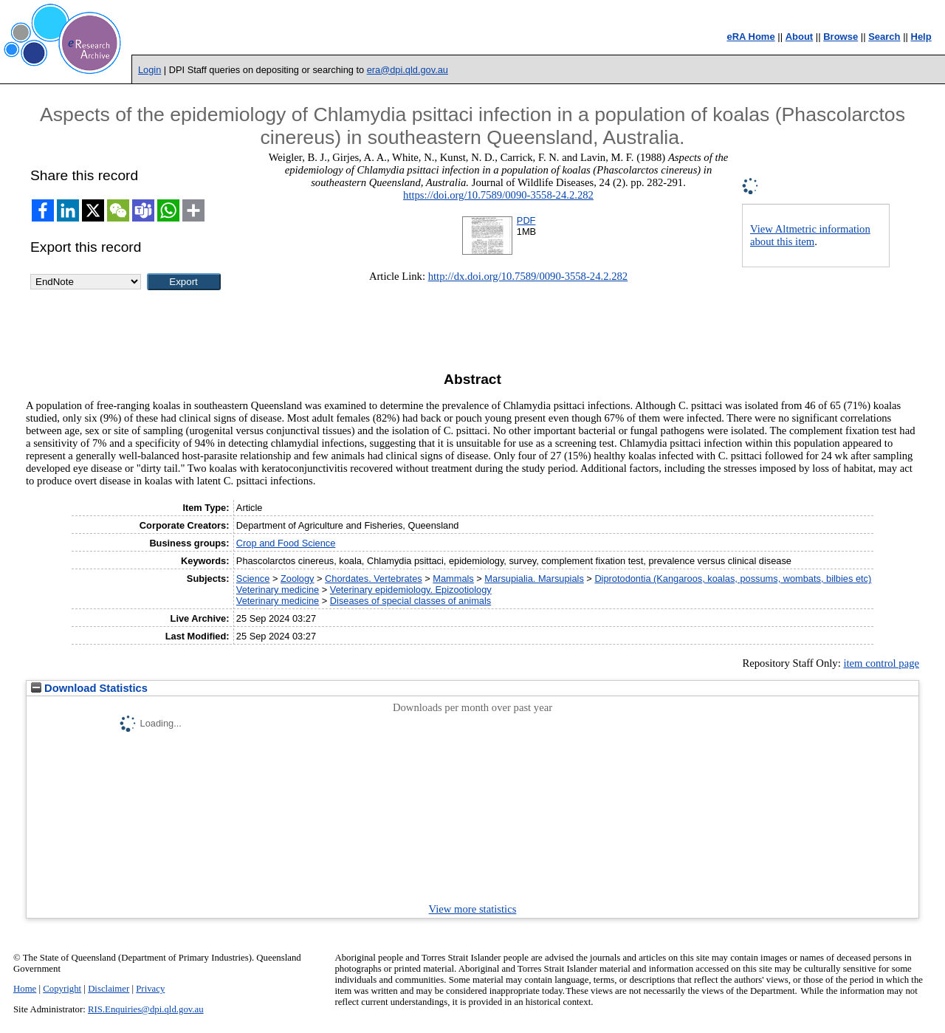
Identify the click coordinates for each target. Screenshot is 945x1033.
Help (921, 36)
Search (884, 36)
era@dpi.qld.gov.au (407, 69)
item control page (881, 663)
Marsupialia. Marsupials (533, 578)
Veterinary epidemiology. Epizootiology (411, 589)
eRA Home (750, 36)
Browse (840, 36)
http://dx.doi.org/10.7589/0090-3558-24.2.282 (528, 276)
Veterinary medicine (277, 589)
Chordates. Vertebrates (373, 578)
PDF (526, 220)
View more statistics (473, 909)
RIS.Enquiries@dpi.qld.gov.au (146, 1009)
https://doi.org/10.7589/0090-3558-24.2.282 (498, 195)
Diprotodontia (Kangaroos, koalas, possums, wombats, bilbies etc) (732, 578)
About (800, 36)
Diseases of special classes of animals (410, 600)
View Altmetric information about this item (810, 235)
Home (24, 989)
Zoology (298, 578)
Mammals (453, 578)
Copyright (62, 989)
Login (149, 69)
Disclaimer (108, 989)
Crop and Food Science (285, 543)
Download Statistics (89, 688)
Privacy (150, 989)
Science (253, 578)
